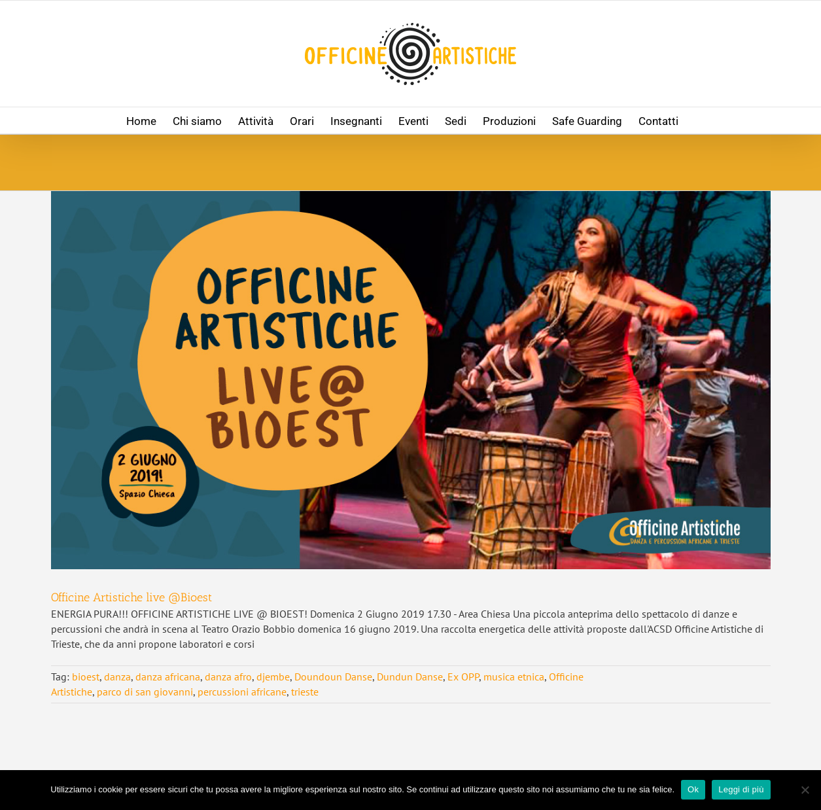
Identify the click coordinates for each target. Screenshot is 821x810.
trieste (305, 691)
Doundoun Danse (333, 676)
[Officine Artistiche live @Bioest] (411, 380)
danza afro (228, 676)
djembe (273, 676)
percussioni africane (242, 691)
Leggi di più (741, 789)
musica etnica (513, 676)
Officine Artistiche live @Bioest (131, 597)
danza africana (167, 676)
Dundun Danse (410, 676)
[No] (804, 789)
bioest (85, 676)
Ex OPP (463, 676)
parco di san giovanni (145, 691)
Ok (693, 789)
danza (117, 676)
